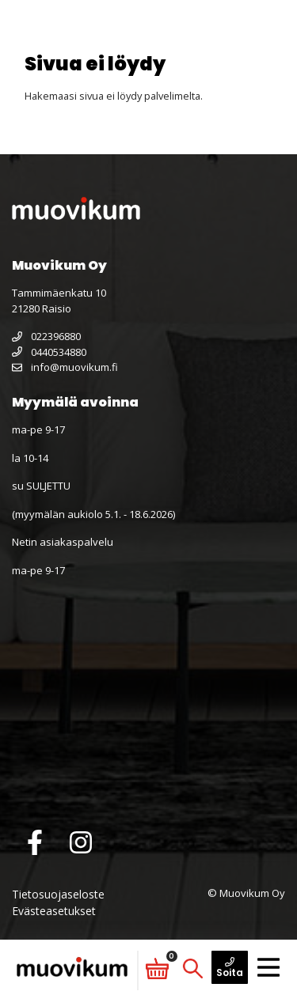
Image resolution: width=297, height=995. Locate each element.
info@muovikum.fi (65, 367)
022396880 (46, 336)
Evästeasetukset (54, 910)
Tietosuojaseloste (58, 894)
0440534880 (49, 352)
